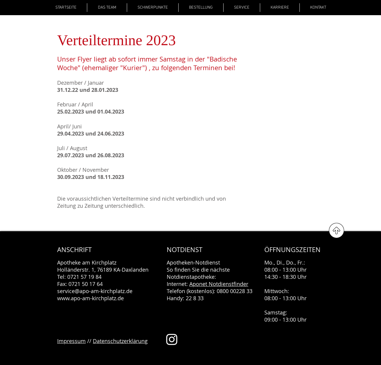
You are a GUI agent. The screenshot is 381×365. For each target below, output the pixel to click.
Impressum (71, 340)
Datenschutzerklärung (120, 340)
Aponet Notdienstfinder (218, 283)
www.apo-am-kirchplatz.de (90, 298)
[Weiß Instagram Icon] (171, 339)
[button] (152, 7)
